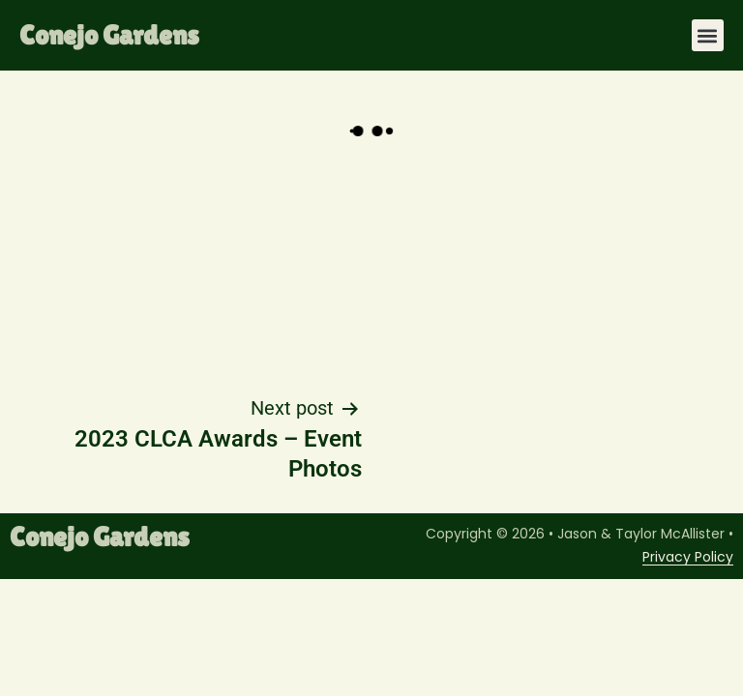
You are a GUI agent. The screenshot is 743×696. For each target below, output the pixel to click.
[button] (708, 35)
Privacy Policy (687, 556)
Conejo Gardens (109, 34)
